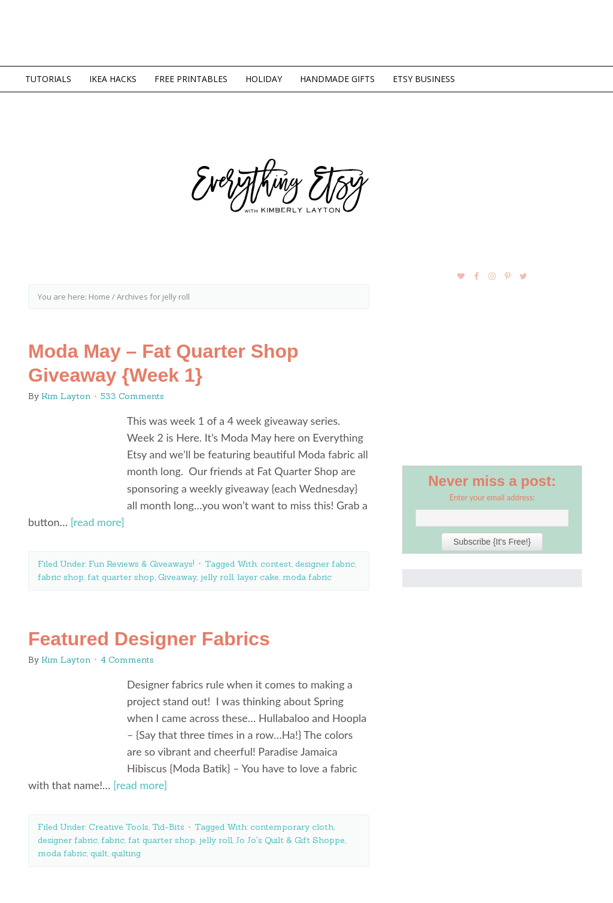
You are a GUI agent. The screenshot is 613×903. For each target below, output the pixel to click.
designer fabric (325, 563)
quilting (126, 853)
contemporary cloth (291, 827)
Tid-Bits (168, 827)
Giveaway (177, 577)
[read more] (98, 521)
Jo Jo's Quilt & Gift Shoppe (290, 840)
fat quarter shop (120, 577)
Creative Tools (118, 827)
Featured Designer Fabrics (149, 639)
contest (276, 563)
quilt (99, 853)
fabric (113, 840)
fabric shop (61, 577)
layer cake (258, 577)
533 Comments (132, 396)
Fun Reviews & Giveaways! (142, 563)
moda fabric (307, 577)
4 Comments (127, 659)
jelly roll (216, 577)
